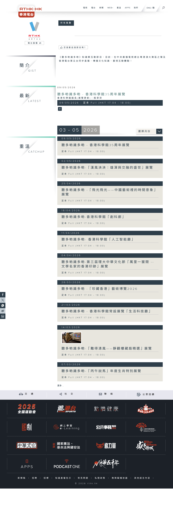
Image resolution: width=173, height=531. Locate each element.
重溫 (118, 9)
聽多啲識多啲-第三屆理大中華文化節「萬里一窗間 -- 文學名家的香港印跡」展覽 (107, 264)
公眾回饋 (149, 394)
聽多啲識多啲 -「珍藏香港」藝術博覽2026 (99, 289)
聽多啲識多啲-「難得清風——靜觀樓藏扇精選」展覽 (106, 348)
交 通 (29, 394)
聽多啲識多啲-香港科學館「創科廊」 (93, 217)
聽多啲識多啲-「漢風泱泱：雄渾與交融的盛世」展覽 (107, 168)
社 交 (69, 394)
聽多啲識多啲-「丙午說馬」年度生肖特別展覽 (101, 371)
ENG (149, 8)
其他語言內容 (143, 478)
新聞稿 (22, 478)
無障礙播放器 (120, 478)
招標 (47, 478)
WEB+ (109, 9)
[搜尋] (164, 7)
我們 (135, 9)
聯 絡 (109, 394)
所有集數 (66, 23)
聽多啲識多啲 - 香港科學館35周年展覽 (91, 94)
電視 (84, 9)
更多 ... (60, 385)
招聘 (35, 478)
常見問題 (84, 478)
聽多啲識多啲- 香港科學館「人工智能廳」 (98, 239)
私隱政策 (101, 478)
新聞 (100, 9)
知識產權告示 (64, 478)
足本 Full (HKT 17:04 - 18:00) (83, 151)
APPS (126, 9)
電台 (92, 9)
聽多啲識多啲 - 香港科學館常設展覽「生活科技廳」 (106, 311)
